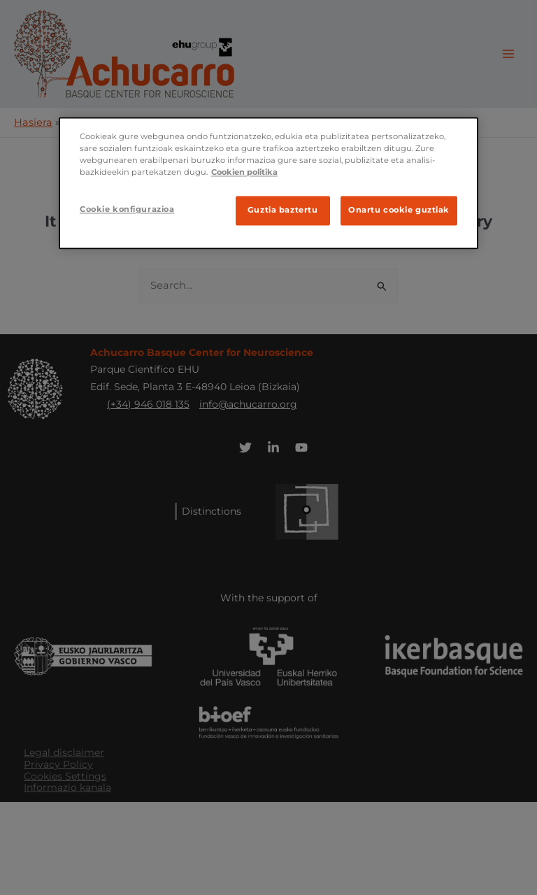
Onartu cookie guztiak (399, 210)
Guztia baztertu (283, 210)
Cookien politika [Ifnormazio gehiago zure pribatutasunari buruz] (244, 173)
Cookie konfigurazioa (127, 210)
